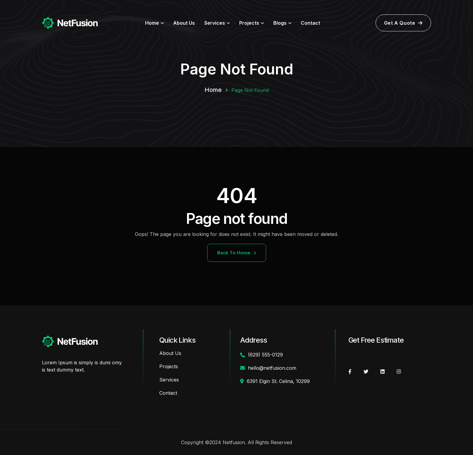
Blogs (280, 23)
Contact (310, 23)
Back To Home (236, 253)
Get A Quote (403, 23)
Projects (249, 23)
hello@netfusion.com (272, 368)
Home (152, 23)
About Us (184, 23)
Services (214, 23)
